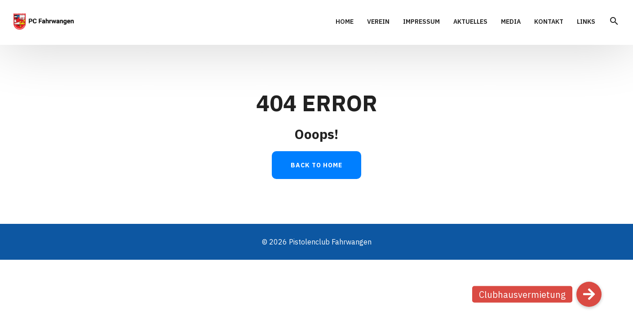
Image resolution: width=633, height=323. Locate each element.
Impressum (421, 22)
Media (511, 22)
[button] (589, 294)
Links (586, 22)
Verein (378, 22)
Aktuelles (470, 22)
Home (345, 22)
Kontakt (548, 22)
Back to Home (316, 165)
